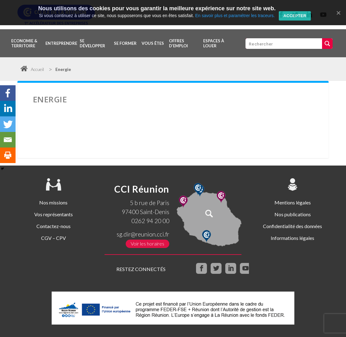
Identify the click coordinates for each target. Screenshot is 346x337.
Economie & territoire (24, 43)
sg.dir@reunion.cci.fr (143, 234)
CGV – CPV (53, 238)
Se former (125, 43)
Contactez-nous (53, 226)
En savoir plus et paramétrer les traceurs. (235, 15)
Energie (63, 69)
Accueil (32, 69)
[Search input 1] (284, 43)
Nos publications (292, 214)
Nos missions (53, 202)
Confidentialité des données (292, 226)
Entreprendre (61, 43)
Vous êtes (153, 43)
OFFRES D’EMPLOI (178, 43)
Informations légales (292, 238)
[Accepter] (338, 13)
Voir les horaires (147, 244)
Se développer (92, 43)
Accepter (294, 15)
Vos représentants (53, 214)
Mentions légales (292, 202)
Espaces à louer (213, 43)
